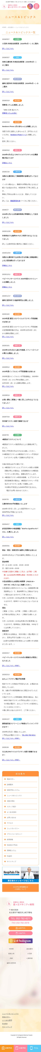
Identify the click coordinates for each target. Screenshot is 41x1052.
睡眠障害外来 (15, 201)
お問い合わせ (11, 817)
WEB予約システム (13, 790)
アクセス (10, 823)
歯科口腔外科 (11, 963)
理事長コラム (11, 850)
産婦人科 (11, 953)
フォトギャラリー (13, 828)
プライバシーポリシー (14, 834)
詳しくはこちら (8, 48)
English (9, 856)
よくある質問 (7, 1020)
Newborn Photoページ (18, 135)
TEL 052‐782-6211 (29, 735)
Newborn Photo (12, 845)
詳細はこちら (7, 163)
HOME (4, 27)
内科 (11, 958)
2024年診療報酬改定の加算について (20, 888)
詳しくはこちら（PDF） (11, 666)
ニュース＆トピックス (22, 27)
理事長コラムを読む (9, 113)
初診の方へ (11, 779)
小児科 (29, 953)
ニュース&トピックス (14, 795)
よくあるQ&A (11, 812)
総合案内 (10, 27)
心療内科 (30, 958)
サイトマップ (11, 861)
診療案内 (10, 784)
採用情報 (10, 839)
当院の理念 (11, 801)
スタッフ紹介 (11, 806)
